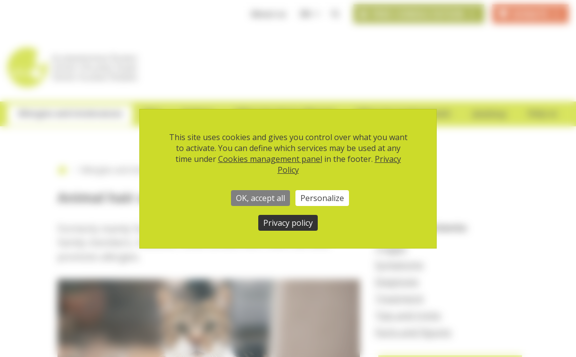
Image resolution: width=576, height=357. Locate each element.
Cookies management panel (270, 158)
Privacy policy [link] (288, 222)
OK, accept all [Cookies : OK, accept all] (260, 198)
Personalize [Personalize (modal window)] (322, 198)
